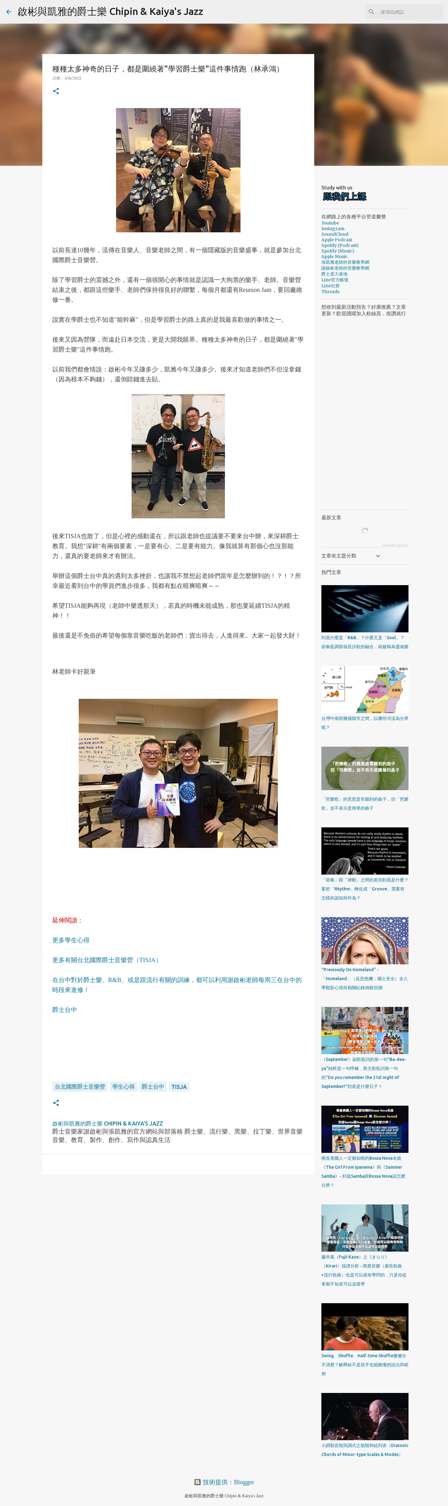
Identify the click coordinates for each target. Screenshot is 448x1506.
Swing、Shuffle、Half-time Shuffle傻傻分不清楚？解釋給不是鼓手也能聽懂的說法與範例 (364, 1364)
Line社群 (330, 286)
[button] (56, 91)
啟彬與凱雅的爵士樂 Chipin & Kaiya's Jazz (110, 11)
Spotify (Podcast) (340, 245)
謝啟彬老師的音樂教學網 (345, 268)
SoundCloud (334, 234)
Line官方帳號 (334, 280)
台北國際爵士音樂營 (80, 1086)
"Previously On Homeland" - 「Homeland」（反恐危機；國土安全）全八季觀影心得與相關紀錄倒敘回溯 (364, 978)
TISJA (179, 1087)
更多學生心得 (71, 940)
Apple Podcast (336, 240)
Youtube (330, 223)
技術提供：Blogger (224, 1482)
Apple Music (334, 256)
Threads (330, 291)
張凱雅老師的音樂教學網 (345, 262)
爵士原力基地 (334, 274)
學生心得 (123, 1086)
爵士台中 (64, 1009)
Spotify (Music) (337, 251)
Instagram (332, 228)
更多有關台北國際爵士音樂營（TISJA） (107, 960)
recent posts (395, 545)
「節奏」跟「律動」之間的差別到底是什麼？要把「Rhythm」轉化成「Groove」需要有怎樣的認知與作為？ (364, 888)
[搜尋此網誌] (410, 11)
